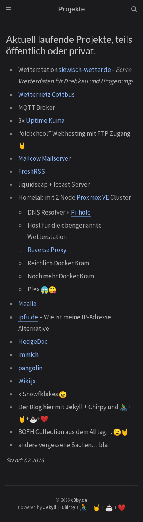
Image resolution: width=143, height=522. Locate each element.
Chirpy (68, 507)
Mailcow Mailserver (44, 158)
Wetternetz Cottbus (46, 94)
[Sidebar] (9, 9)
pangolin (30, 368)
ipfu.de (28, 317)
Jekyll (49, 507)
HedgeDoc (33, 341)
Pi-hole (81, 212)
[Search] (134, 9)
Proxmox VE (93, 197)
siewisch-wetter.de (85, 69)
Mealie (27, 303)
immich (28, 354)
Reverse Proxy (46, 250)
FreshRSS (31, 171)
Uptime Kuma (45, 120)
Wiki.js (26, 381)
